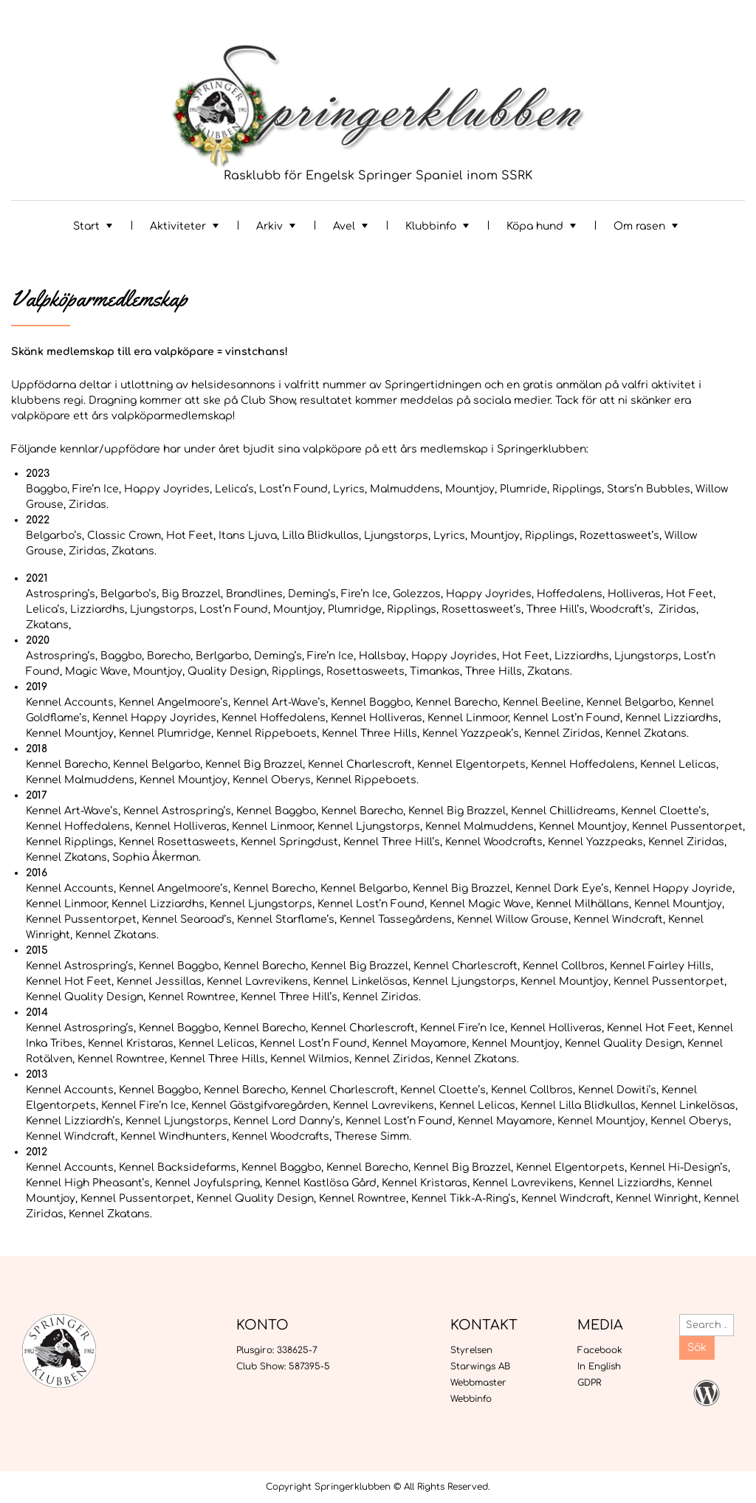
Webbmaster (478, 1383)
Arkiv (269, 226)
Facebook (599, 1350)
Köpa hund (534, 226)
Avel (344, 226)
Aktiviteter (178, 226)
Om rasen (639, 226)
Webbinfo (471, 1399)
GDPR (589, 1383)
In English (599, 1366)
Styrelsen (471, 1350)
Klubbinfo (430, 226)
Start (86, 226)
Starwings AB (480, 1366)
